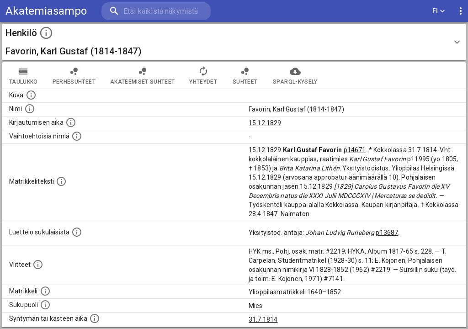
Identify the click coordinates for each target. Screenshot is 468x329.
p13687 (387, 232)
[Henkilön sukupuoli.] (45, 304)
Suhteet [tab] (245, 75)
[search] (155, 11)
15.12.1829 (265, 123)
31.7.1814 (263, 319)
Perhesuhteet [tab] (74, 75)
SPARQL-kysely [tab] (295, 75)
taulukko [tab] (23, 75)
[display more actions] (460, 11)
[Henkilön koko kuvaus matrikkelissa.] (61, 181)
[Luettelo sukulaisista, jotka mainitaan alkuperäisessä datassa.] (76, 232)
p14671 (355, 150)
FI (439, 11)
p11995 (418, 159)
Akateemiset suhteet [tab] (142, 75)
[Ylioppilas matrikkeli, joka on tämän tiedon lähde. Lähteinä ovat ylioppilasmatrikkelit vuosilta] (45, 291)
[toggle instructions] (46, 33)
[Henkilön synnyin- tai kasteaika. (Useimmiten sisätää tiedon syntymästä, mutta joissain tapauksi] (94, 318)
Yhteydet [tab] (203, 75)
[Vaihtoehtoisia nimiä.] (76, 136)
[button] (234, 42)
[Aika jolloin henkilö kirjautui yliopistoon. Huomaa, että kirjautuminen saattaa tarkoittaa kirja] (71, 122)
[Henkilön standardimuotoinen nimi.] (29, 108)
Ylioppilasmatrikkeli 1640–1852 (295, 292)
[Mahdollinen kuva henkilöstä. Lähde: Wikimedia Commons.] (31, 95)
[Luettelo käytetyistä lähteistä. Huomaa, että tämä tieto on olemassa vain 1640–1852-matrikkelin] (38, 264)
